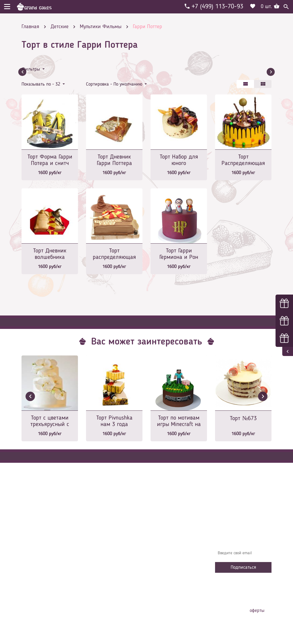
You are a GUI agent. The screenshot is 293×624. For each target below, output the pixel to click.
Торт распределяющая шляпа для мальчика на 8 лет (114, 254)
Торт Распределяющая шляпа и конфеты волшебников (243, 160)
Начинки (97, 554)
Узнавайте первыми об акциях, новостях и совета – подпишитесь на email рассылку (242, 535)
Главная (97, 522)
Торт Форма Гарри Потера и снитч (49, 160)
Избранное (99, 562)
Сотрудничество (103, 570)
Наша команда (103, 578)
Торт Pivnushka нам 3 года (114, 421)
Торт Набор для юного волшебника (179, 160)
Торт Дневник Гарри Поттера (114, 160)
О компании (100, 530)
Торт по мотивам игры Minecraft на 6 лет (179, 421)
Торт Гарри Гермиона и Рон (178, 254)
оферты (257, 610)
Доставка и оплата (106, 538)
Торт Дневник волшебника (49, 254)
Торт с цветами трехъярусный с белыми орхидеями (49, 421)
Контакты (98, 546)
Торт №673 (243, 418)
